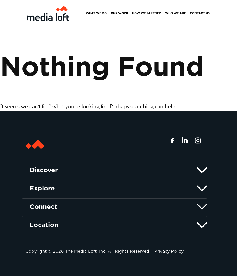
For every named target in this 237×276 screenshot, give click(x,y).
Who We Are (175, 13)
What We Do (96, 13)
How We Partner (146, 13)
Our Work (119, 13)
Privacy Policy (169, 251)
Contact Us (200, 13)
